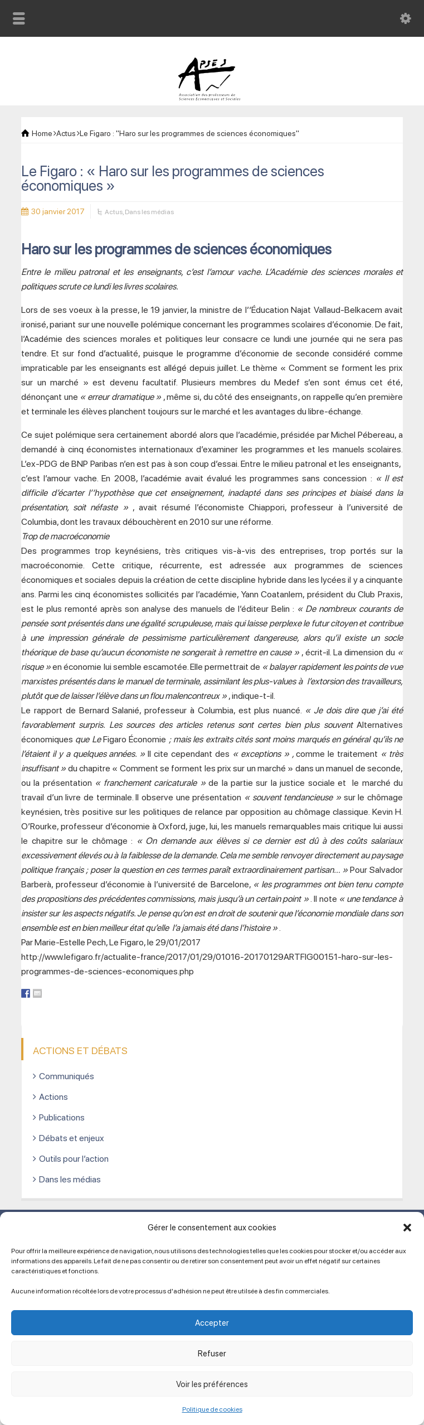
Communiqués (66, 1076)
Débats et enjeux (71, 1138)
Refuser (212, 1354)
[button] (407, 1227)
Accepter (212, 1323)
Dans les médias (149, 212)
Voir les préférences (212, 1384)
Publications (62, 1117)
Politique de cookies (212, 1409)
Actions (53, 1096)
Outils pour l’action (74, 1158)
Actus (114, 212)
